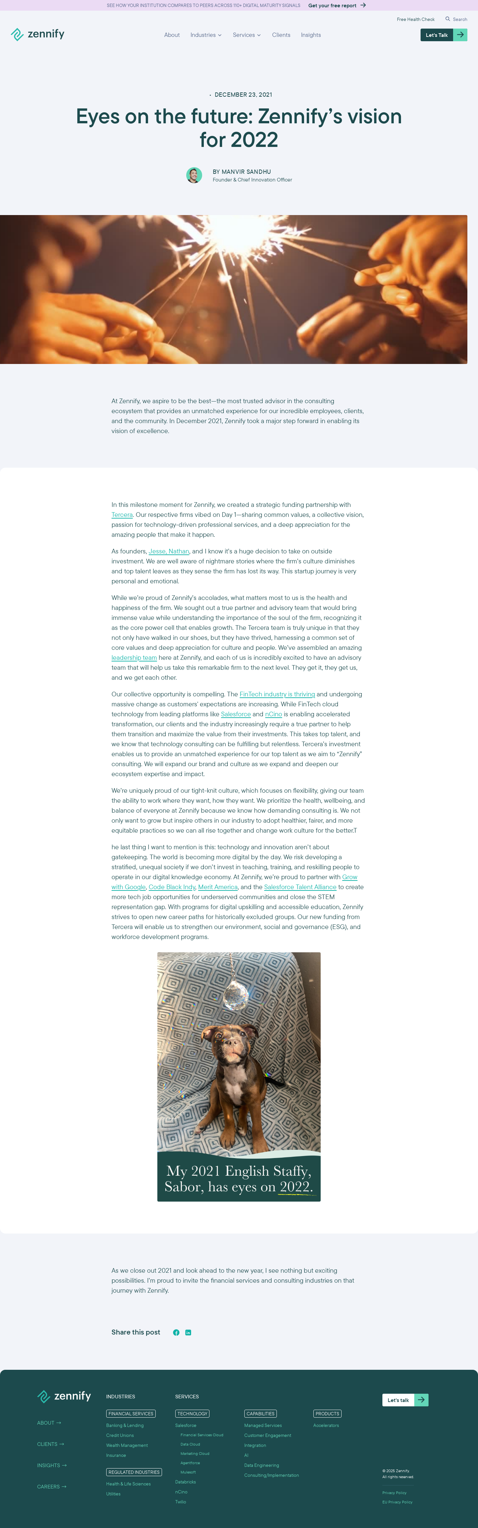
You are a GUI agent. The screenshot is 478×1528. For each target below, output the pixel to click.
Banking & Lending (125, 1425)
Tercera (122, 514)
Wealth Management (127, 1445)
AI (246, 1455)
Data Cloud (190, 1444)
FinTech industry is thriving (277, 694)
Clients (281, 35)
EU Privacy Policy (397, 1502)
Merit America (218, 886)
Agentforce (190, 1463)
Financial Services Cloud (202, 1435)
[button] (206, 35)
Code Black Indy (172, 886)
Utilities (113, 1493)
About (172, 35)
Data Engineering (261, 1465)
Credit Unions (120, 1435)
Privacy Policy (394, 1493)
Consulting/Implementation (271, 1475)
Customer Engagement (267, 1435)
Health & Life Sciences (128, 1483)
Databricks (185, 1481)
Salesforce (236, 714)
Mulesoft (188, 1472)
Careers (52, 1486)
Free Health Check (416, 19)
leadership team (134, 657)
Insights (311, 35)
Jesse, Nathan (169, 551)
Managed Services (263, 1425)
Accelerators (326, 1425)
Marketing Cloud (195, 1454)
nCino (273, 714)
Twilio (180, 1501)
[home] (37, 35)
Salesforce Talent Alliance (300, 886)
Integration (255, 1445)
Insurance (116, 1455)
